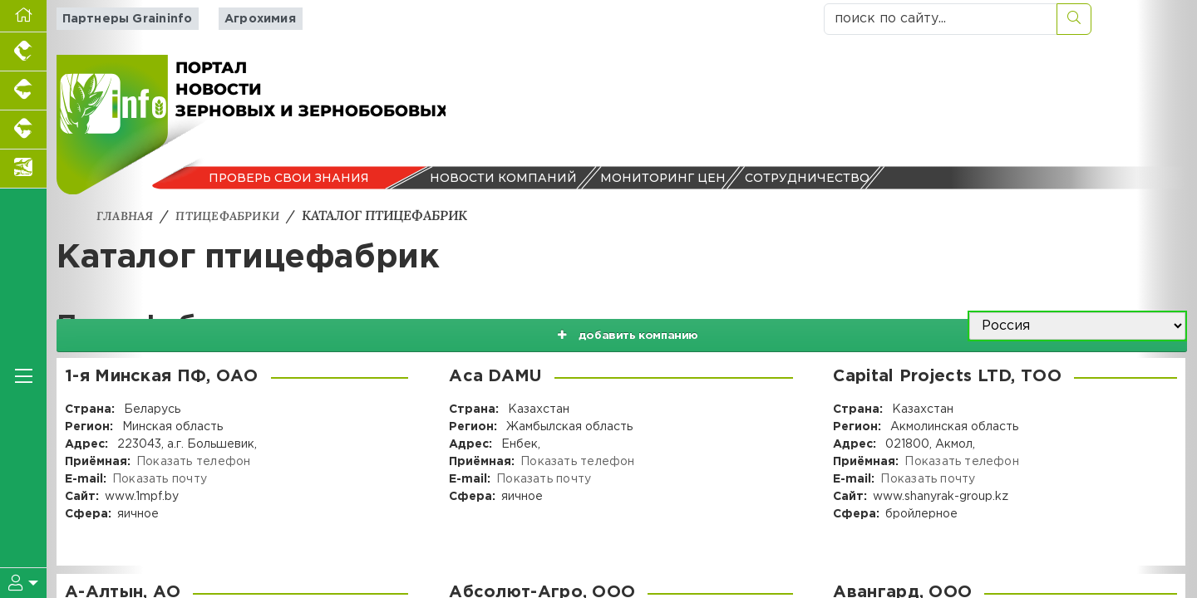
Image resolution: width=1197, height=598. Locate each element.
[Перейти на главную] (23, 16)
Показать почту (158, 479)
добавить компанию (791, 326)
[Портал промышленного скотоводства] (23, 130)
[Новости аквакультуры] (23, 169)
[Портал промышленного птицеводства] (23, 51)
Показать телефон (192, 462)
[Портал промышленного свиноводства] (23, 90)
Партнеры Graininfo (120, 18)
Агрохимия (245, 18)
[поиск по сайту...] (940, 19)
